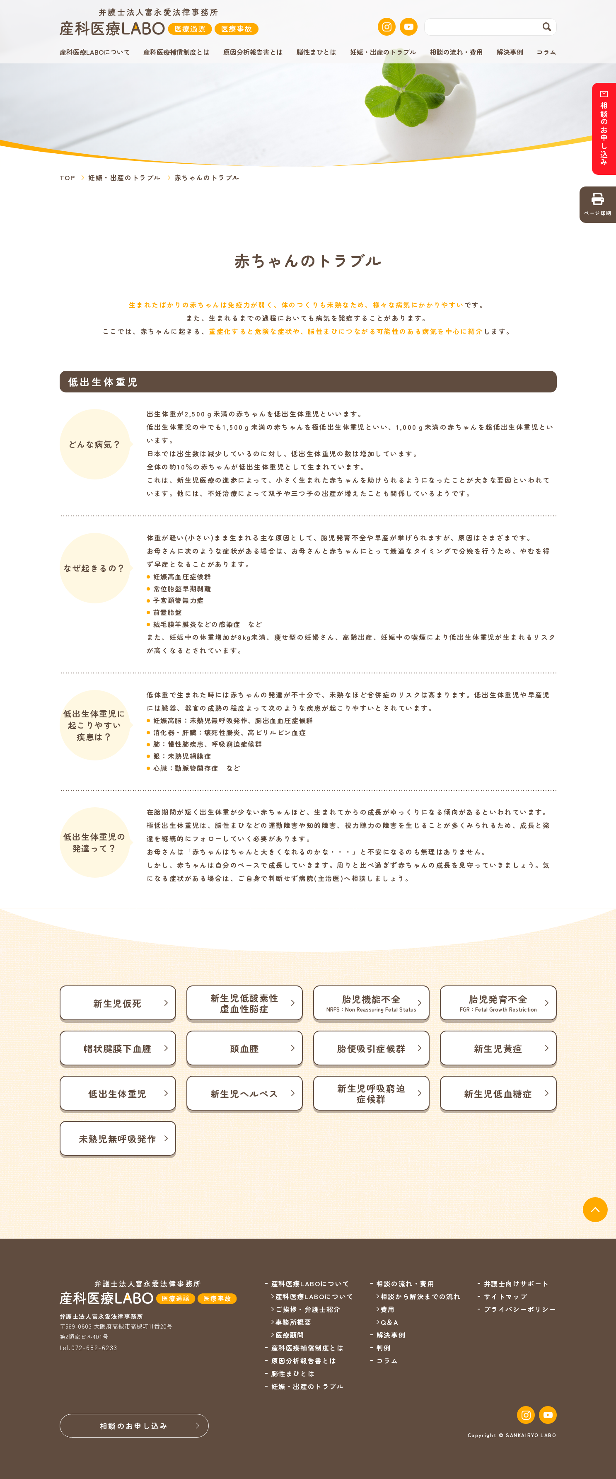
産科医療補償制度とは (176, 51)
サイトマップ (506, 1296)
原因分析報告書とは (253, 51)
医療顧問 (289, 1334)
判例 (384, 1347)
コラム (546, 51)
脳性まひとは (316, 51)
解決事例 (510, 51)
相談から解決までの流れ (421, 1296)
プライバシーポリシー (520, 1309)
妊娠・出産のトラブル (383, 51)
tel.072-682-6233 (89, 1347)
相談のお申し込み (134, 1425)
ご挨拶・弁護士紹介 (308, 1309)
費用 (388, 1309)
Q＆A (390, 1322)
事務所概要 (293, 1322)
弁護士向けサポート (516, 1283)
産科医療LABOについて (314, 1296)
